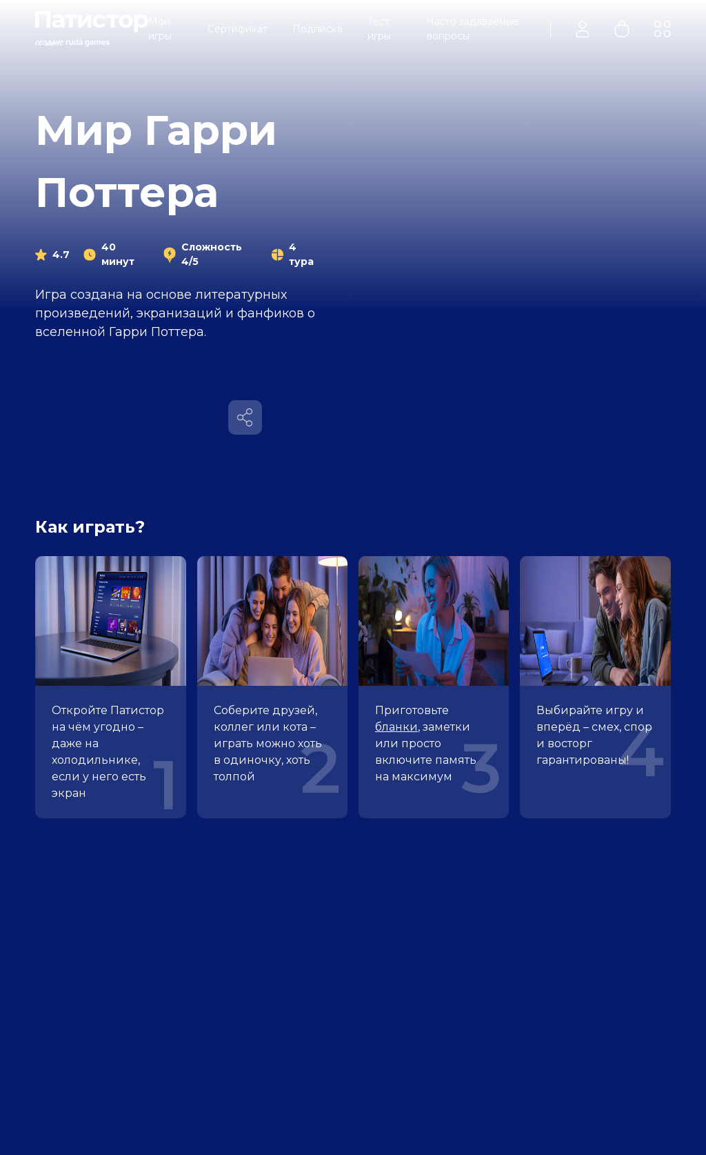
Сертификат (238, 29)
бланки (396, 726)
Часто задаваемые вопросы (473, 28)
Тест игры (379, 28)
